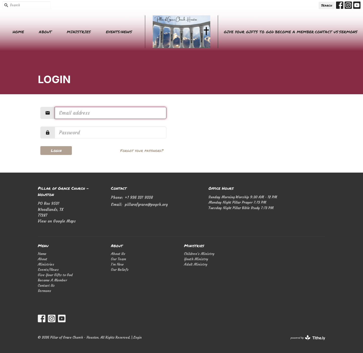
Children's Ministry (199, 253)
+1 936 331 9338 (139, 197)
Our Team (118, 259)
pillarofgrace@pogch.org (146, 204)
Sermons (348, 32)
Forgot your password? (141, 150)
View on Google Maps (57, 221)
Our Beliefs (120, 269)
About (45, 32)
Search (326, 5)
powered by (308, 338)
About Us (118, 253)
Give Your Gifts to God (249, 32)
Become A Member (294, 32)
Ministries (79, 32)
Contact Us (326, 32)
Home (18, 32)
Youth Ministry (196, 259)
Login (56, 150)
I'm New (117, 264)
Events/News (119, 32)
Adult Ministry (195, 264)
